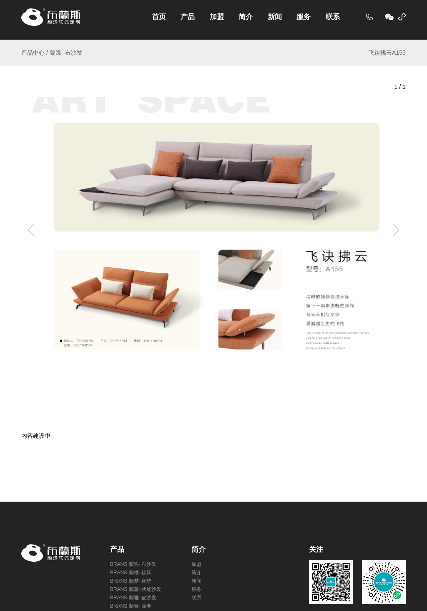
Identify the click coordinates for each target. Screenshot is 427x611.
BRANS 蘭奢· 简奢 (130, 606)
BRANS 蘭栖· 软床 (130, 573)
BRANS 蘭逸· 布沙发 (133, 564)
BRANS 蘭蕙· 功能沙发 (135, 589)
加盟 (217, 17)
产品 (188, 17)
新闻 (275, 17)
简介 (246, 17)
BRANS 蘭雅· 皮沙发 (133, 598)
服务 (303, 17)
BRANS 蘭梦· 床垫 (130, 581)
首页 (159, 17)
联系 (333, 17)
